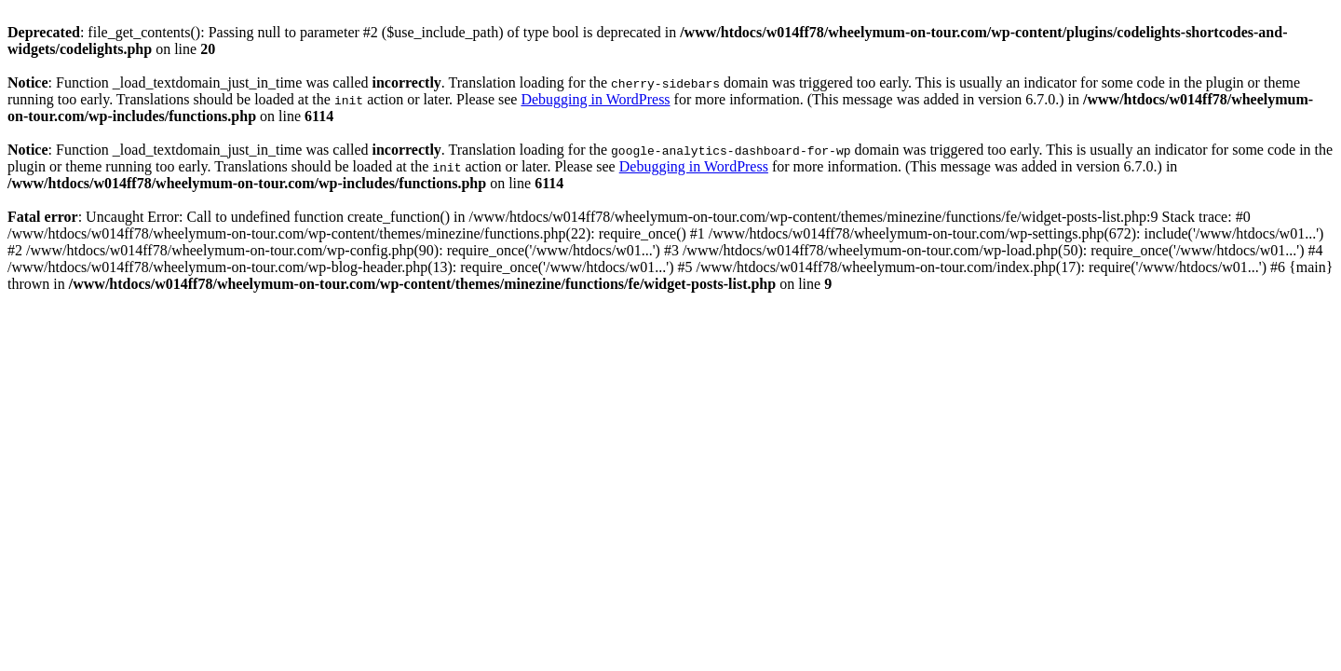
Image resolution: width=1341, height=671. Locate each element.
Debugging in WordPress (595, 99)
